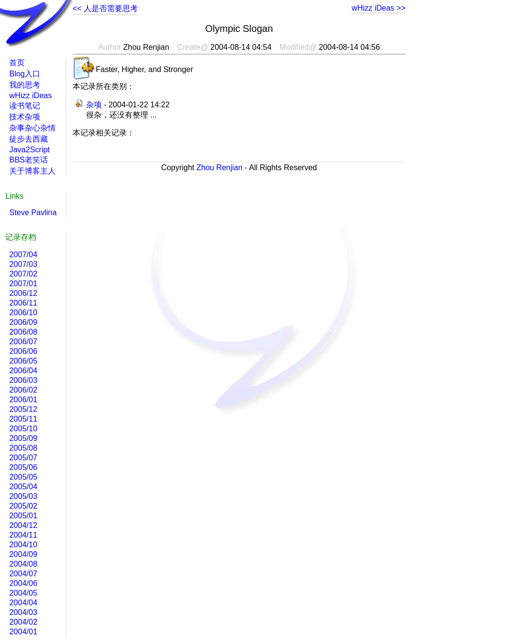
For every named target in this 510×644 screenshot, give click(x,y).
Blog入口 (24, 74)
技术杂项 (24, 117)
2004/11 (23, 535)
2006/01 (23, 399)
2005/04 (23, 487)
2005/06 (23, 467)
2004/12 (23, 525)
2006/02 (23, 390)
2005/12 (23, 409)
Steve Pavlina (33, 212)
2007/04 (23, 254)
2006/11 (23, 303)
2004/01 (23, 632)
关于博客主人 (32, 171)
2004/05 (23, 593)
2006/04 (23, 370)
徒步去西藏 (28, 139)
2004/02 (23, 622)
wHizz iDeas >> (378, 8)
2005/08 (23, 448)
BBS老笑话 (28, 160)
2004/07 (23, 574)
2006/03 (23, 380)
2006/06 (23, 351)
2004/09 (23, 554)
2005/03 (23, 496)
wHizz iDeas (30, 95)
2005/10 (23, 428)
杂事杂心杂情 (32, 128)
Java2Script (29, 150)
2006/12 (23, 293)
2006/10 (23, 312)
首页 (17, 63)
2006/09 (23, 322)
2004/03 (23, 612)
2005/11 (23, 419)
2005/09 (23, 438)
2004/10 (23, 545)
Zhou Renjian (219, 167)
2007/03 (23, 264)
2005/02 (23, 506)
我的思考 (24, 85)
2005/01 (23, 516)
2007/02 (23, 274)
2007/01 (23, 283)
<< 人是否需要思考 (105, 8)
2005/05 (23, 477)
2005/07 (23, 458)
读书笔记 (24, 106)
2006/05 (23, 361)
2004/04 (23, 603)
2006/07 (23, 341)
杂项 (94, 105)
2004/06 (23, 583)
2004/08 (23, 564)
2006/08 (23, 332)
